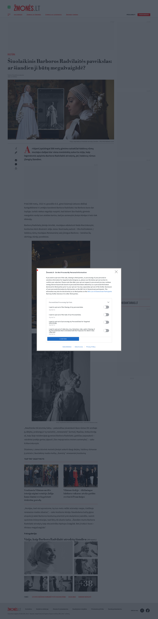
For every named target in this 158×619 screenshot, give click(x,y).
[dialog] (79, 309)
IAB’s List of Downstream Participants (100, 291)
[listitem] (79, 302)
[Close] (117, 272)
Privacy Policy (90, 347)
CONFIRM (63, 339)
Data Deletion (67, 347)
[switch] (106, 307)
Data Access (79, 347)
